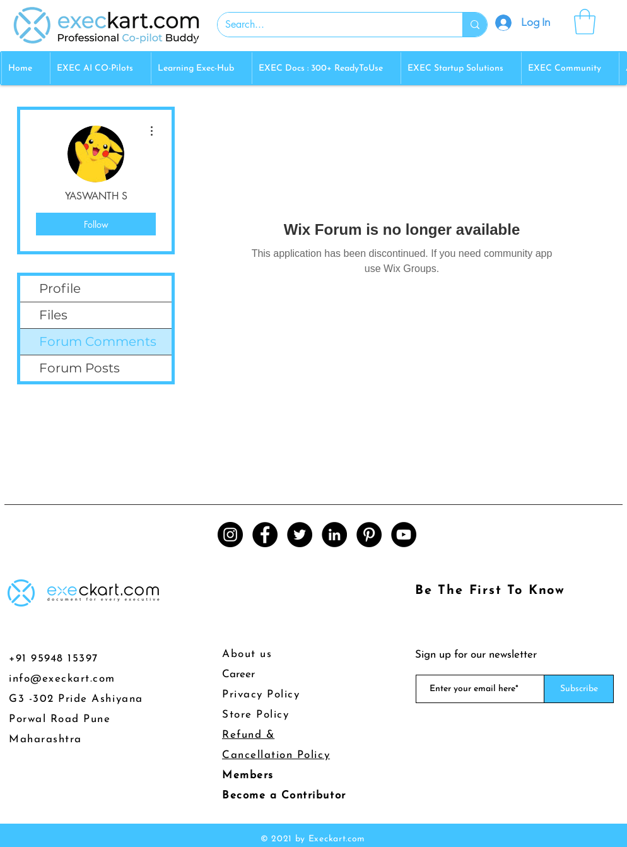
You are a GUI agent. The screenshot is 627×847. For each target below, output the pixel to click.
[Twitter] (299, 534)
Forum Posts (79, 368)
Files (53, 315)
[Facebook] (265, 534)
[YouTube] (403, 534)
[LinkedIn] (334, 534)
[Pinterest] (369, 534)
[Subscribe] (579, 689)
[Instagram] (230, 534)
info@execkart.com (62, 678)
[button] (584, 21)
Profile (60, 288)
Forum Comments (97, 341)
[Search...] (330, 25)
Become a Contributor (284, 795)
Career (238, 674)
